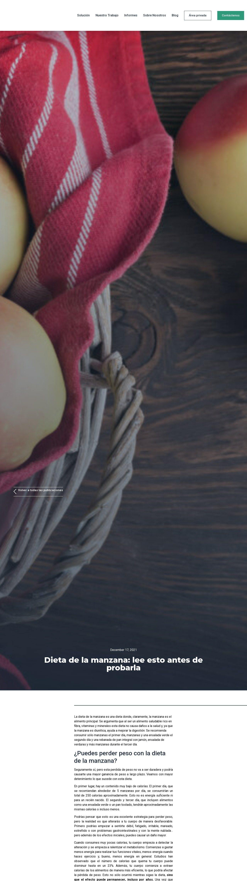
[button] (197, 15)
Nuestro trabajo (107, 15)
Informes (130, 15)
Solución (83, 15)
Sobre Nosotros (154, 15)
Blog (175, 15)
